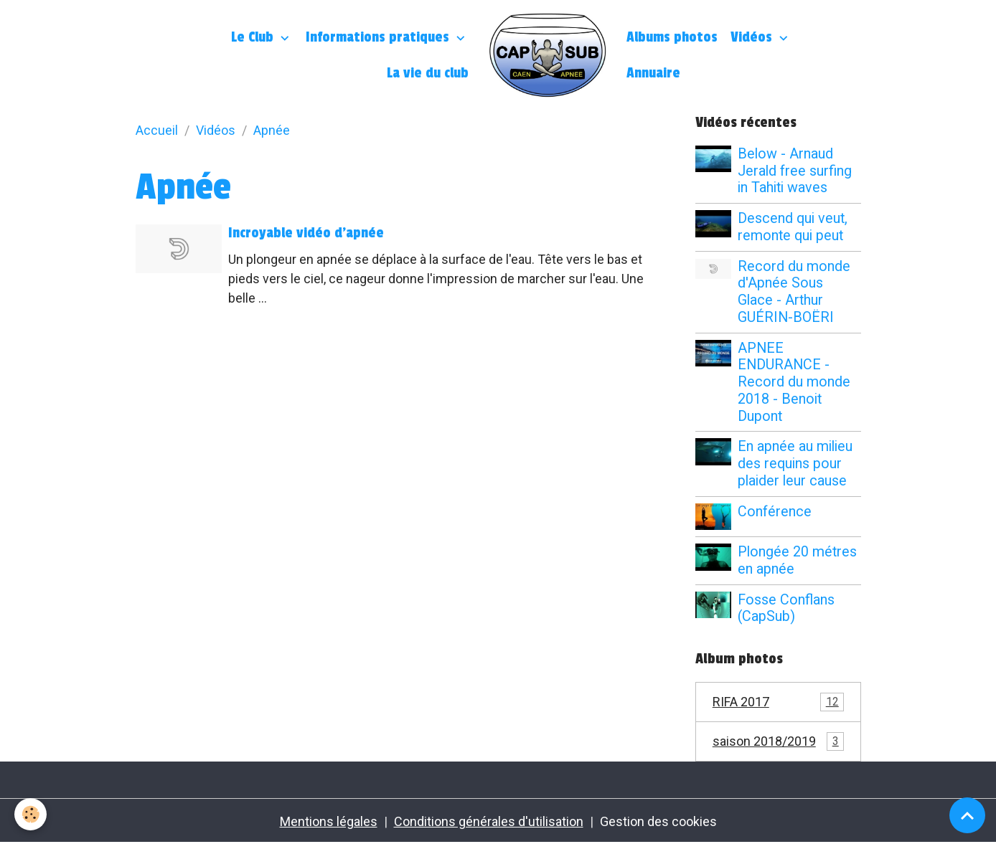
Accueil (157, 130)
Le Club (254, 37)
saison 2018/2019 (778, 741)
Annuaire (653, 73)
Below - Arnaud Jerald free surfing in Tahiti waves (795, 171)
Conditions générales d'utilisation (488, 821)
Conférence (775, 511)
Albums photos (672, 37)
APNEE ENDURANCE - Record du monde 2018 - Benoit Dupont (794, 382)
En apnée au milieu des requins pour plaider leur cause (795, 463)
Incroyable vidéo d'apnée (306, 233)
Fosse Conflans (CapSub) (786, 608)
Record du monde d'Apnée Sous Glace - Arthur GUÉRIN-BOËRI (794, 292)
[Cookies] (30, 814)
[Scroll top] (967, 815)
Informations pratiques (379, 37)
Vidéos (753, 37)
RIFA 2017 (778, 702)
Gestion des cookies (658, 821)
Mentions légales (328, 821)
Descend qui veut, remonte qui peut (792, 227)
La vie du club (428, 73)
